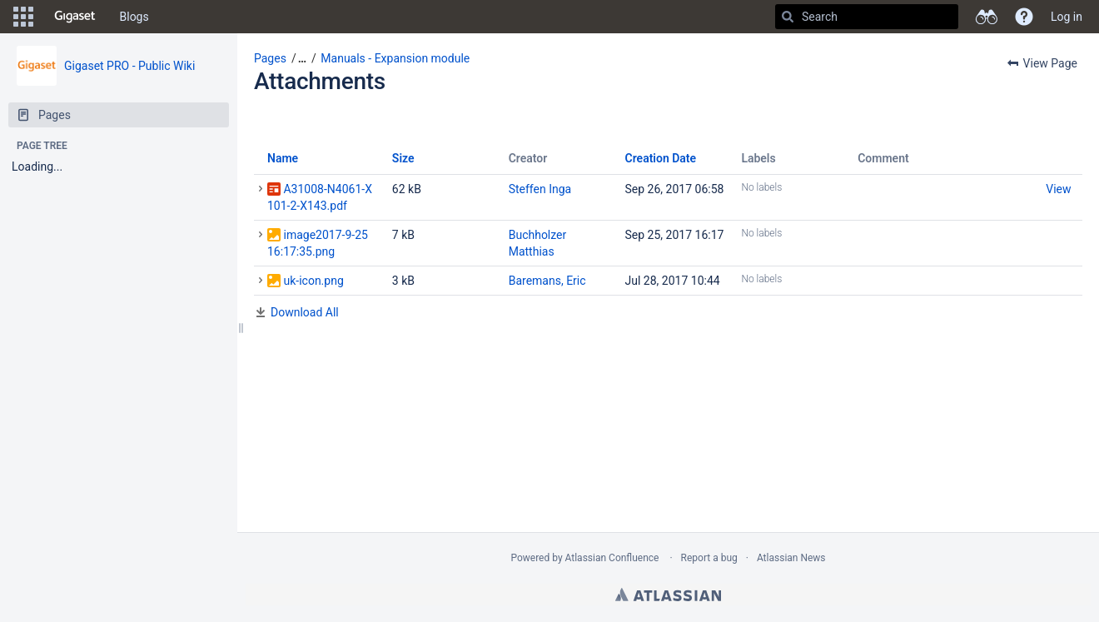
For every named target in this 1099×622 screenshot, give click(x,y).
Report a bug (709, 558)
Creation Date (661, 158)
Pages (270, 58)
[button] (23, 16)
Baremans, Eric (547, 280)
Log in (1066, 16)
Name (282, 158)
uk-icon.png (313, 280)
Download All (305, 312)
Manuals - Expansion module (395, 58)
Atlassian (668, 594)
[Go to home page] (75, 16)
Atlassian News (791, 558)
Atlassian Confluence (612, 558)
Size (403, 158)
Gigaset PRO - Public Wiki (129, 65)
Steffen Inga (540, 189)
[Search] (787, 16)
